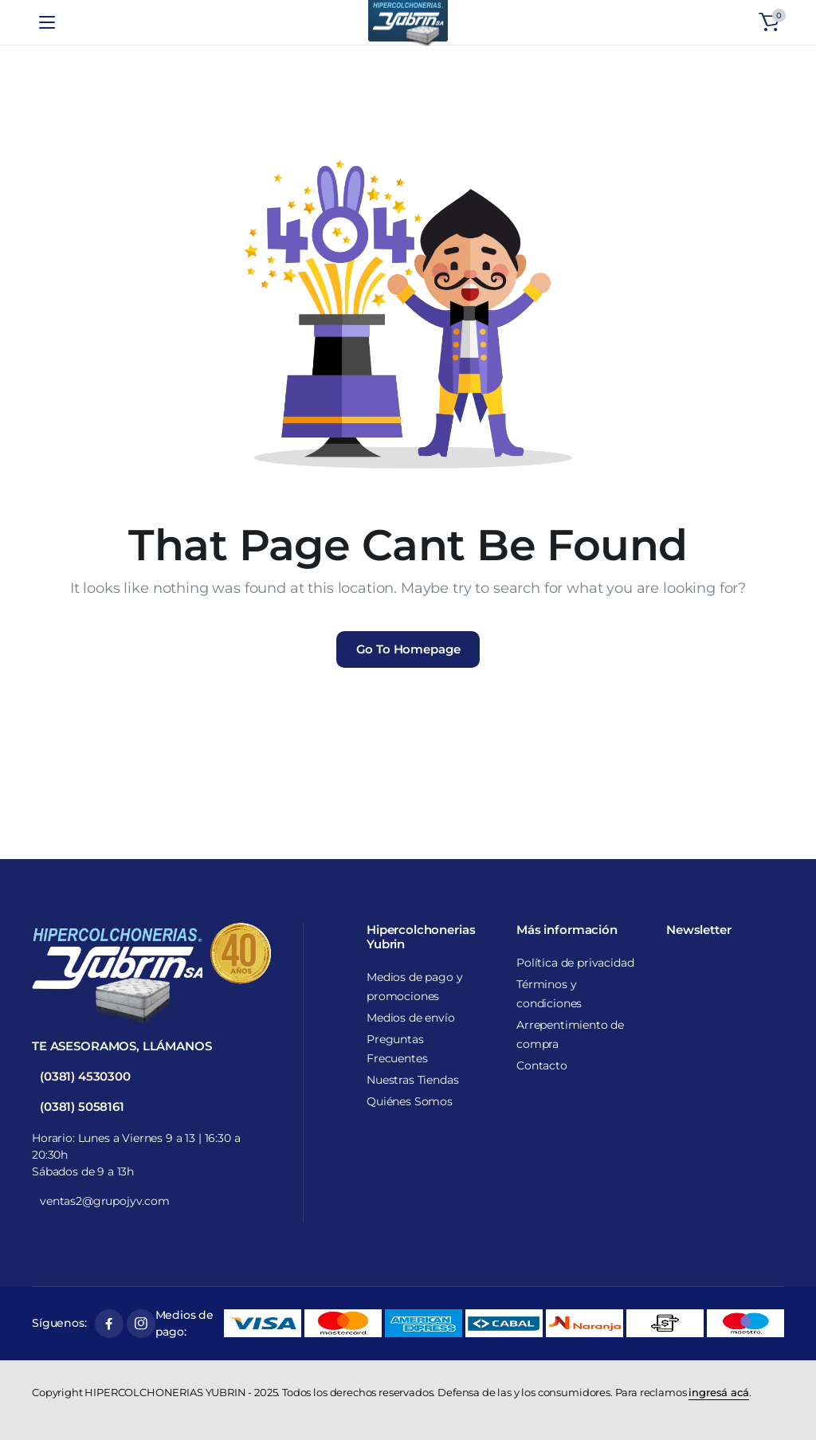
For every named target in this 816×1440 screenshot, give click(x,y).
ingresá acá (718, 1392)
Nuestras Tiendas (412, 1080)
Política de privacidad (575, 962)
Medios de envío (411, 1017)
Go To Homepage (408, 649)
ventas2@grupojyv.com (105, 1201)
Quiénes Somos (410, 1101)
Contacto (541, 1065)
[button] (769, 22)
